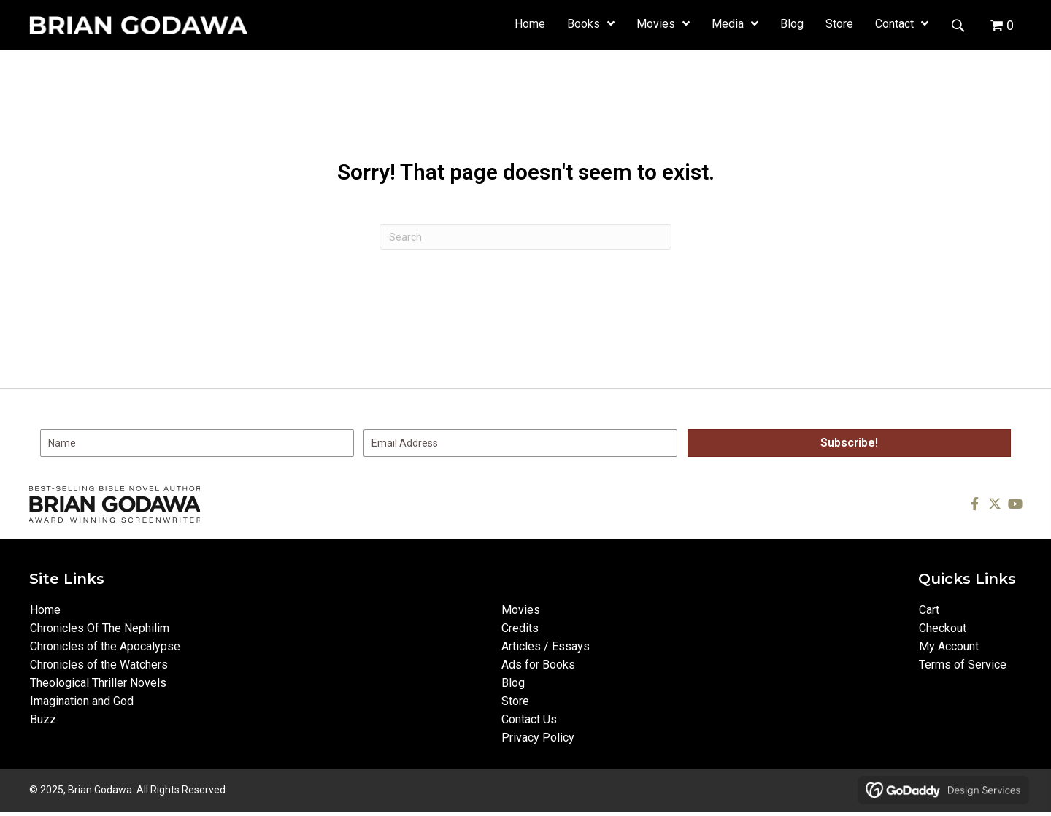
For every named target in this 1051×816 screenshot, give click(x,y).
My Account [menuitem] (949, 646)
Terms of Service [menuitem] (962, 664)
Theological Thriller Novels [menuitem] (98, 683)
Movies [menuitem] (520, 610)
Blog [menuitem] (513, 683)
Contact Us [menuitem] (529, 719)
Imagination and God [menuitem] (82, 701)
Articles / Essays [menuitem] (545, 646)
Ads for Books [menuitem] (538, 664)
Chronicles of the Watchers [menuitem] (99, 664)
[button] (958, 24)
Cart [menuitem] (929, 610)
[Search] (525, 237)
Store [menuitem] (515, 701)
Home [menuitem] (45, 610)
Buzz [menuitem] (43, 719)
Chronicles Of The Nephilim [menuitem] (99, 628)
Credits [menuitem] (520, 628)
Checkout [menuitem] (942, 628)
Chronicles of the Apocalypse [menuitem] (105, 646)
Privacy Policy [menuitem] (537, 737)
